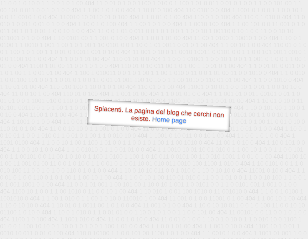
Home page (169, 119)
